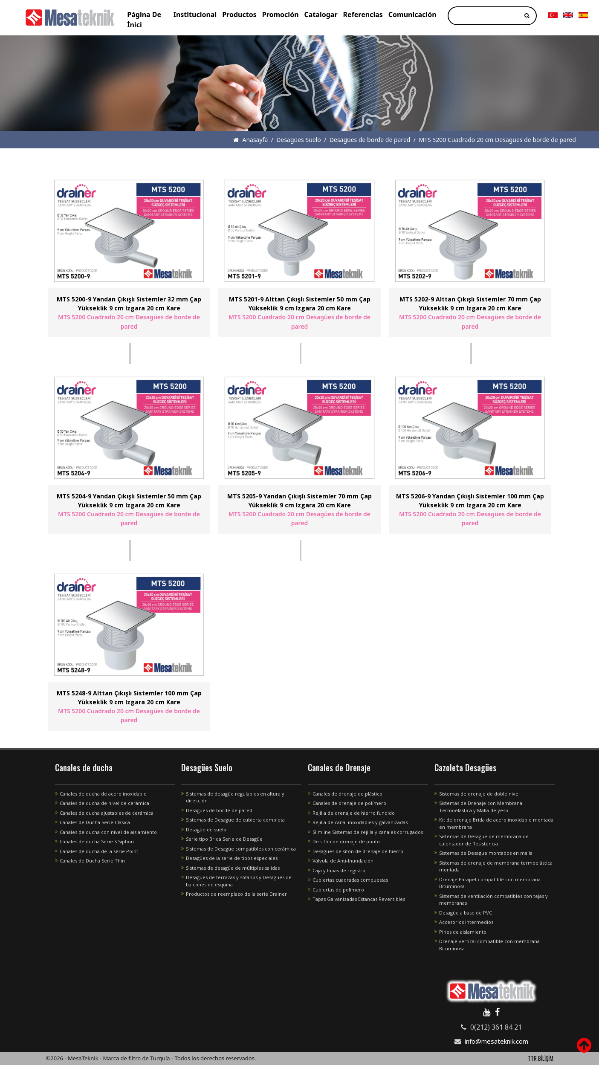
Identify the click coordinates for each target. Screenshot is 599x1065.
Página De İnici (144, 19)
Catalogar (321, 14)
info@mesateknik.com (496, 1041)
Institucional (195, 14)
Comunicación (412, 14)
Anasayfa (250, 140)
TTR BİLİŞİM (540, 1058)
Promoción (280, 14)
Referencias (363, 14)
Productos (239, 14)
